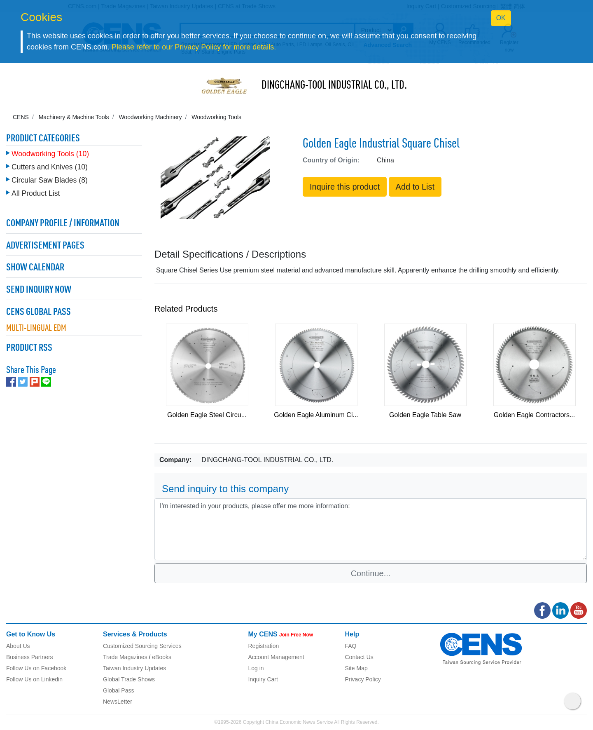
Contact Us (359, 657)
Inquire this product (345, 186)
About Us (18, 646)
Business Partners (29, 657)
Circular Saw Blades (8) (50, 180)
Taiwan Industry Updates (134, 668)
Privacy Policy (363, 679)
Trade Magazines (125, 657)
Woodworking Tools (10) (50, 154)
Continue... (371, 573)
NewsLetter (117, 701)
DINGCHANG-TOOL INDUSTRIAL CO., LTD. (334, 86)
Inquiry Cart (263, 679)
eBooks (161, 657)
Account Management (276, 657)
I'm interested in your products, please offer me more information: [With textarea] (370, 529)
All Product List (36, 193)
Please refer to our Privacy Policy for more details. (194, 47)
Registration (263, 646)
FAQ (351, 646)
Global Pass (118, 690)
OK (501, 17)
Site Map (356, 668)
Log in (256, 668)
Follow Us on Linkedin (34, 679)
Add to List (415, 186)
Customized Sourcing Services (142, 646)
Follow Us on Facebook (36, 668)
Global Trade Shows (129, 679)
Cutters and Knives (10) (50, 167)
